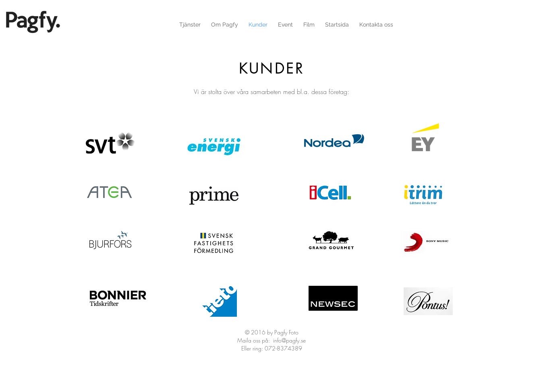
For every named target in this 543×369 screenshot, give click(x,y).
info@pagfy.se (289, 340)
